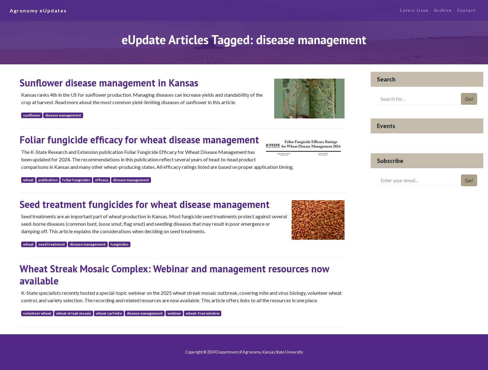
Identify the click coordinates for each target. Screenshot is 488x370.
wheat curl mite (109, 313)
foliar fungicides (76, 180)
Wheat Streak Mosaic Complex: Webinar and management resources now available (174, 274)
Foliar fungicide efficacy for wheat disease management (139, 139)
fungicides (119, 244)
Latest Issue (414, 10)
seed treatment (51, 244)
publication (48, 180)
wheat (28, 180)
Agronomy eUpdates (38, 10)
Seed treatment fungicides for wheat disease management (145, 204)
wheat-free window (202, 313)
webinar (174, 313)
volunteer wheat (37, 313)
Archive (443, 10)
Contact (466, 10)
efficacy (101, 180)
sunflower (31, 115)
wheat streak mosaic (73, 313)
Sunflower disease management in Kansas (109, 82)
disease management (63, 115)
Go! (469, 99)
